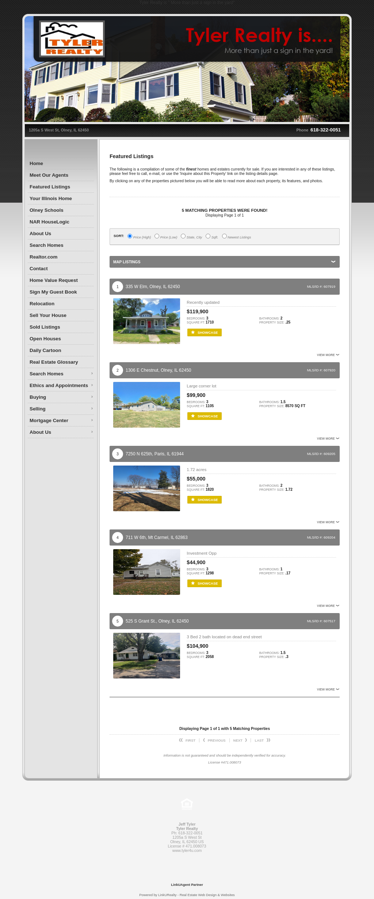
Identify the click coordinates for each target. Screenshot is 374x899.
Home (36, 163)
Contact (39, 268)
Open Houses (45, 338)
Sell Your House (48, 315)
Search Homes (47, 245)
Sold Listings (45, 327)
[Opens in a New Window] (187, 874)
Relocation (42, 303)
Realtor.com (43, 257)
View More (328, 355)
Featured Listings (50, 187)
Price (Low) (165, 236)
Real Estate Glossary (54, 362)
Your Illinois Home (51, 198)
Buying (38, 397)
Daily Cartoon (45, 350)
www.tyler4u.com (187, 850)
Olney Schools (47, 210)
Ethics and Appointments (59, 385)
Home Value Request (54, 280)
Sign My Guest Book (53, 292)
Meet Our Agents (49, 175)
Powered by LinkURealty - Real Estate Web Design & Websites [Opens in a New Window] (186, 895)
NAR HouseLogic (49, 222)
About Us (40, 233)
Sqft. (212, 236)
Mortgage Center (49, 420)
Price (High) (139, 236)
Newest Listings (236, 236)
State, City (191, 236)
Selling (38, 409)
